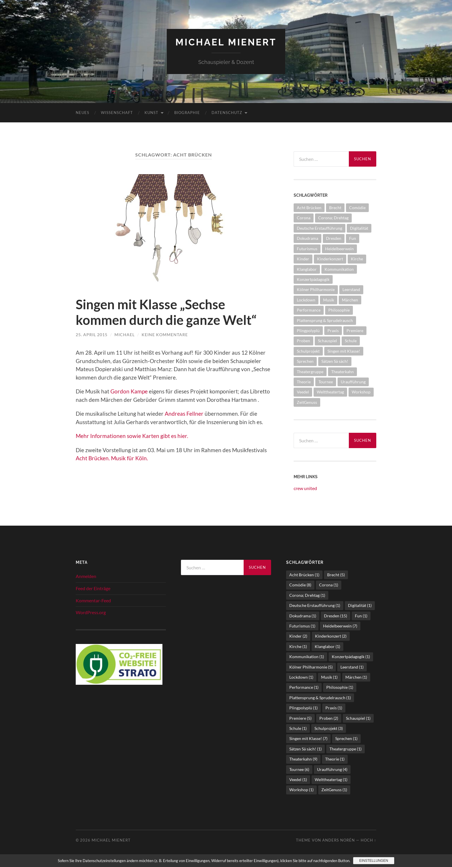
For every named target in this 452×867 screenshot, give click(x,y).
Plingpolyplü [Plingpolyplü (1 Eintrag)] (308, 330)
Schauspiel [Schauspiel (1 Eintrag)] (327, 340)
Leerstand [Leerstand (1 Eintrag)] (351, 289)
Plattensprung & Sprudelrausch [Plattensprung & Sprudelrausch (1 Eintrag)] (325, 320)
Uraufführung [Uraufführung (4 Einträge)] (353, 381)
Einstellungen (373, 861)
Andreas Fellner (184, 413)
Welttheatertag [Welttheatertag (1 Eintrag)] (330, 391)
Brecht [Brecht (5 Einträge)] (335, 207)
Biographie (187, 112)
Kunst (151, 112)
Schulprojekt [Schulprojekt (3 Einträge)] (308, 351)
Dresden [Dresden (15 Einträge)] (333, 238)
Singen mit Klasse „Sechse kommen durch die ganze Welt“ (166, 312)
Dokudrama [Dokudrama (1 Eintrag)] (307, 238)
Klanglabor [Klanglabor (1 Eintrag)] (307, 269)
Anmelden (86, 576)
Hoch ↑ (368, 840)
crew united (305, 488)
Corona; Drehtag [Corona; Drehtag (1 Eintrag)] (333, 217)
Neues (82, 112)
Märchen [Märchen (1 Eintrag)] (350, 299)
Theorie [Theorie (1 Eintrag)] (304, 381)
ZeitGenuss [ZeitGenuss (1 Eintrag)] (307, 402)
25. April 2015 (92, 334)
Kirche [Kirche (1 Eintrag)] (357, 258)
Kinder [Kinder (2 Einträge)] (303, 258)
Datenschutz (227, 112)
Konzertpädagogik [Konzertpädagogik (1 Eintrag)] (313, 279)
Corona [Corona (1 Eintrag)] (303, 217)
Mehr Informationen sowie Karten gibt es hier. (132, 435)
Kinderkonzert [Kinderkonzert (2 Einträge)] (330, 258)
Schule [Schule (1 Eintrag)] (351, 340)
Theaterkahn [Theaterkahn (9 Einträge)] (342, 371)
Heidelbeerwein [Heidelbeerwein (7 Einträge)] (339, 248)
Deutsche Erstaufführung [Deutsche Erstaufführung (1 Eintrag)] (319, 228)
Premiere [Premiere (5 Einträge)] (355, 330)
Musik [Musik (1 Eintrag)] (328, 299)
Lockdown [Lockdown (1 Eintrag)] (306, 299)
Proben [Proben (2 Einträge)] (303, 340)
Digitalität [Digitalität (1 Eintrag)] (359, 228)
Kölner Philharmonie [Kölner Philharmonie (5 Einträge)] (316, 289)
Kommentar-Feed (93, 600)
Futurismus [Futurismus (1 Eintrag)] (307, 248)
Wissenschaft (117, 112)
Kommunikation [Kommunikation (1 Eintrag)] (339, 269)
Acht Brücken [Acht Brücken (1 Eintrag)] (309, 207)
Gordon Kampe (129, 391)
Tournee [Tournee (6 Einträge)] (325, 381)
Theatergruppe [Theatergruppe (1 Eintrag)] (310, 371)
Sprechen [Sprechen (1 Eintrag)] (305, 361)
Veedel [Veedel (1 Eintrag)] (303, 391)
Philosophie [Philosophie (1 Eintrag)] (339, 310)
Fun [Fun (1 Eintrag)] (352, 238)
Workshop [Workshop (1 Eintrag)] (361, 391)
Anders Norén (338, 840)
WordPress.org (91, 612)
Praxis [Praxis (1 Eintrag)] (333, 330)
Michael (124, 334)
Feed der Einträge (93, 588)
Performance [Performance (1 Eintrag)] (309, 310)
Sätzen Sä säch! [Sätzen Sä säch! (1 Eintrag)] (334, 361)
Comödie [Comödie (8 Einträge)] (357, 207)
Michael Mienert (226, 42)
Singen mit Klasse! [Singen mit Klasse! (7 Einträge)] (343, 351)
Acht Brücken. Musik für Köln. (112, 458)
